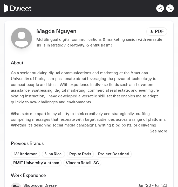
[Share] (160, 8)
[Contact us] (170, 8)
